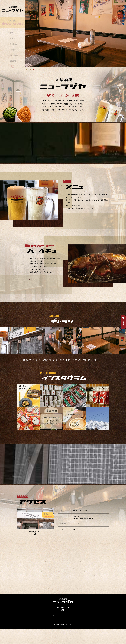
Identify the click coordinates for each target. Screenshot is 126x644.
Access (13, 47)
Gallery (13, 42)
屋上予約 (14, 53)
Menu (12, 36)
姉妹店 (13, 59)
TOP (12, 30)
